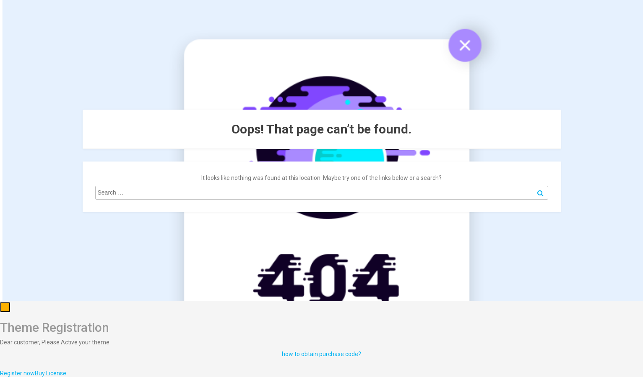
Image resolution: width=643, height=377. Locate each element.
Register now (17, 373)
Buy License (50, 373)
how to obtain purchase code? (321, 354)
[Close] (5, 307)
